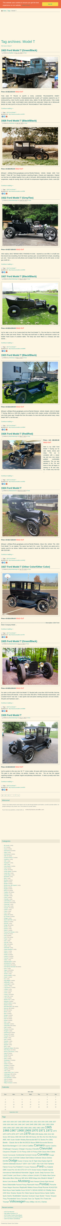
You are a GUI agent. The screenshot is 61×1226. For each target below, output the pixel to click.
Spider (47, 1193)
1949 (31, 1124)
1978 (21, 1134)
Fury (45, 1167)
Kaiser (5, 977)
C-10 (19, 1146)
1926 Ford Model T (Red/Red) (17, 433)
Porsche (6, 1036)
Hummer (6, 958)
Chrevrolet (6, 904)
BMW (5, 882)
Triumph (6, 1069)
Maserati (6, 1001)
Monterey (14, 1181)
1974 (5, 1134)
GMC (5, 944)
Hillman (6, 953)
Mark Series (51, 1175)
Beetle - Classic (9, 1143)
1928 (19, 1122)
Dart (27, 1158)
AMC (5, 856)
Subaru (6, 1063)
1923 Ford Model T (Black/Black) (19, 355)
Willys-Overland (8, 1082)
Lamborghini (7, 984)
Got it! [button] (50, 4)
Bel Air (17, 1142)
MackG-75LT (7, 999)
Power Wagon (7, 1187)
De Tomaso (7, 916)
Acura (5, 849)
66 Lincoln (6, 845)
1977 (17, 1134)
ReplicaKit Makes (26, 1187)
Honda (5, 954)
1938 (4, 1124)
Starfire (9, 1196)
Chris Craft (7, 906)
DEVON (6, 923)
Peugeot (6, 1030)
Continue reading (6, 108)
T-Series (47, 1196)
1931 (31, 1122)
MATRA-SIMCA (8, 1003)
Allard (5, 852)
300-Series (11, 1137)
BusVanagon (12, 1146)
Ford (25, 53)
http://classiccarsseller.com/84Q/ (17, 560)
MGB (31, 1178)
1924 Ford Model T (11, 488)
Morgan (6, 1015)
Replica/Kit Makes (8, 1048)
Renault (6, 1044)
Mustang (24, 1181)
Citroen (6, 909)
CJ (18, 1152)
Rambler (6, 1041)
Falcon (5, 1167)
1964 (43, 1128)
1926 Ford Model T (11, 715)
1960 (26, 1128)
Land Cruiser (8, 1175)
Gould (5, 946)
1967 (13, 1130)
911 (41, 1137)
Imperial (50, 1170)
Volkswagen (7, 1074)
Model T (14, 112)
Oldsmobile (7, 1025)
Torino (19, 1199)
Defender (38, 1158)
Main (4, 10)
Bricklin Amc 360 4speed (10, 885)
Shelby (6, 1055)
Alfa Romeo (7, 850)
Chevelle (6, 899)
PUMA (5, 1037)
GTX (29, 1170)
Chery (5, 897)
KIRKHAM (6, 982)
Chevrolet (6, 902)
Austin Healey (7, 871)
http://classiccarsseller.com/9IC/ (17, 114)
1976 (13, 1134)
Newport (37, 1181)
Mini (5, 1013)
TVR (5, 1070)
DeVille (5, 1161)
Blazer (33, 1142)
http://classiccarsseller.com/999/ (17, 191)
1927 (7, 347)
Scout (23, 1190)
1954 (52, 1124)
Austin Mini (7, 873)
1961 (30, 1128)
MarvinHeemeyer (13, 200)
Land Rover (7, 987)
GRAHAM (6, 947)
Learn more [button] (26, 5)
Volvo (5, 1079)
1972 (49, 1130)
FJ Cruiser (25, 1167)
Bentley (6, 880)
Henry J (6, 951)
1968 (20, 1130)
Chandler (6, 895)
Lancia (5, 985)
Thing (5, 1199)
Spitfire (52, 1193)
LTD (40, 1175)
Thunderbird (11, 1199)
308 (20, 1137)
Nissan (6, 1020)
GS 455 (17, 1170)
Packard (6, 1029)
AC (5, 847)
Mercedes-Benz (8, 1006)
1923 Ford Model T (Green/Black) (19, 50)
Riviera (35, 1187)
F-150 (28, 1164)
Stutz (5, 1062)
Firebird (19, 1167)
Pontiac (6, 1034)
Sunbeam (6, 1065)
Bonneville (43, 1142)
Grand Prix (10, 1170)
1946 (19, 1124)
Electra (18, 1164)
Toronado (24, 1199)
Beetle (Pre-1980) (47, 1140)
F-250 (33, 1164)
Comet (5, 1155)
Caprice (47, 1146)
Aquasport (6, 862)
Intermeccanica (8, 961)
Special (31, 1193)
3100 (23, 1137)
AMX (8, 1140)
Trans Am (47, 1199)
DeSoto (6, 921)
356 (27, 1137)
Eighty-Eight (46, 1161)
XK (39, 1202)
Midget (35, 1178)
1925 (7, 707)
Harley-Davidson (8, 949)
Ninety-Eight (44, 1181)
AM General (7, 854)
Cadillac (6, 892)
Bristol (5, 887)
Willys (5, 1081)
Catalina (53, 1146)
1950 (35, 1124)
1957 (13, 1128)
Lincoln (6, 994)
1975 (9, 1134)
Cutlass (22, 1158)
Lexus (5, 991)
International (7, 965)
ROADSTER (53, 1187)
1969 (27, 1130)
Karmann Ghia (49, 1172)
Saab (5, 1053)
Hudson (6, 956)
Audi (5, 868)
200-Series (39, 1134)
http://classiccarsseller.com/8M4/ (17, 427)
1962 (34, 1128)
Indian (5, 959)
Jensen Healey (8, 975)
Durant (6, 927)
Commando (11, 1155)
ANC (5, 861)
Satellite (18, 1190)
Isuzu (5, 968)
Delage (6, 918)
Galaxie (50, 1167)
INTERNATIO (7, 963)
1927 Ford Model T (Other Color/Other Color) (25, 566)
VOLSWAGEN (7, 1077)
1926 (7, 189)
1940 (12, 1124)
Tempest (53, 1196)
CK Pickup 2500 (36, 1152)
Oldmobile (6, 1024)
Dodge (5, 925)
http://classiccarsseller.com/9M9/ (17, 708)
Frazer (5, 939)
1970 (34, 1130)
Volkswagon (7, 1076)
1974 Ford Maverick (9, 1211)
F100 (41, 1164)
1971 (42, 1130)
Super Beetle (40, 1196)
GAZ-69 (6, 942)
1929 (23, 1122)
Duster (20, 1161)
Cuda (10, 1158)
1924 (7, 558)
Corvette (43, 1154)
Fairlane (51, 1164)
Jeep (5, 972)
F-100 (23, 1164)
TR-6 (41, 1199)
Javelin (37, 1172)
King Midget (7, 980)
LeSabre (30, 1175)
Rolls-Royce (7, 1050)
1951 (40, 1124)
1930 (27, 1122)
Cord (5, 913)
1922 (7, 268)
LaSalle (6, 989)
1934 (43, 1122)
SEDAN (35, 1190)
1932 (35, 1122)
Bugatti (6, 888)
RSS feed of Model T (6, 46)
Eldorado (12, 1164)
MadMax (11, 53)
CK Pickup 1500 (24, 1152)
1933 (39, 1122)
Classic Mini (46, 1152)
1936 (50, 1122)
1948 (27, 1124)
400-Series (32, 1137)
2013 (49, 1134)
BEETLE (37, 1140)
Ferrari (5, 933)
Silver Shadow (11, 1193)
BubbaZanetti (12, 490)
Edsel (5, 930)
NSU (5, 1022)
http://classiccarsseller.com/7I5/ (17, 634)
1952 (43, 1124)
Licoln (5, 992)
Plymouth (6, 1032)
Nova (5, 1185)
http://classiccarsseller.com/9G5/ (17, 787)
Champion (14, 1149)
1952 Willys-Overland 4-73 (11, 1213)
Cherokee (28, 1149)
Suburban (25, 1196)
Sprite (5, 1196)
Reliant (6, 1043)
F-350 (38, 1164)
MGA (26, 1178)
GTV (26, 1170)
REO (5, 1046)
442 (38, 1137)
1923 (7, 112)
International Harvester (10, 966)
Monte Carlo (7, 1181)
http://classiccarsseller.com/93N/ (17, 270)
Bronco (50, 1143)
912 (44, 1137)
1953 (48, 1124)
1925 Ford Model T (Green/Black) (19, 641)
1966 (6, 1130)
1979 (27, 1133)
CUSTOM (16, 1158)
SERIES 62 (42, 1190)
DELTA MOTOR (8, 920)
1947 (23, 1124)
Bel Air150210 (25, 1143)
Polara (37, 1184)
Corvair (34, 1155)
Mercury (6, 1008)
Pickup (24, 1184)
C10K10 (24, 1146)
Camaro (6, 894)
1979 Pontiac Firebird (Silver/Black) (13, 1215)
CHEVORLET (7, 901)
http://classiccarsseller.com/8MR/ (17, 348)
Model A (44, 1178)
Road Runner (43, 1187)
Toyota (5, 1067)
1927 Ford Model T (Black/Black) (19, 276)
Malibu (45, 1175)
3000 (17, 1137)
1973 (55, 1131)
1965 (48, 1127)
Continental (20, 1155)
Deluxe (44, 1158)
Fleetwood (33, 1167)
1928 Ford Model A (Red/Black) (12, 1218)
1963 (38, 1128)
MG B (5, 1011)
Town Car (31, 1199)
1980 (33, 1134)
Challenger (7, 1149)
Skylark (19, 1193)
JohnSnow (11, 123)
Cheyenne (6, 1152)
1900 (4, 1122)
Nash (5, 1018)
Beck (5, 878)
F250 (45, 1164)
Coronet (28, 1155)
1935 (46, 1122)
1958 (17, 1128)
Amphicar (6, 859)
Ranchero (16, 1187)
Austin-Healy (7, 875)
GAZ (5, 940)
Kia (5, 979)
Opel (5, 1027)
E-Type (34, 1161)
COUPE (5, 1158)
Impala (44, 1170)
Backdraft (6, 876)
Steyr (5, 1058)
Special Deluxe (40, 1193)
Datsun (6, 914)
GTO (22, 1170)
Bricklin (6, 883)
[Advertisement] (30, 26)
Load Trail (6, 996)
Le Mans (24, 1175)
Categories (6, 841)
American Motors (8, 857)
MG (5, 1010)
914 (47, 1137)
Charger (22, 1149)
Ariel (5, 864)
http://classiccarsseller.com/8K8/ (17, 481)
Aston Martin (7, 866)
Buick (5, 890)
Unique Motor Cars (9, 1072)
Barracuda (30, 1140)
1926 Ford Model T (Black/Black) (19, 120)
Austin (5, 869)
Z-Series (43, 1202)
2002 (45, 1134)
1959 (21, 1128)
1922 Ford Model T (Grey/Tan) (17, 197)
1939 (8, 1124)
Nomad (51, 1181)
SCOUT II (28, 1190)
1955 (5, 1128)
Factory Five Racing (9, 932)
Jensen (6, 973)
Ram (5, 1039)
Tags (8, 10)
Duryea (6, 928)
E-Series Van (27, 1161)
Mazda (6, 1005)
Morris (5, 1017)
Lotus (5, 998)
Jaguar (6, 970)
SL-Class (25, 1193)
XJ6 (36, 1202)
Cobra (5, 911)
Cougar (51, 1155)
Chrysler (6, 908)
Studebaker (7, 1060)
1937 (54, 1122)
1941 (16, 1124)
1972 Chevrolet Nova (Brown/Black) (13, 1217)
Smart (5, 1056)
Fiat (5, 935)
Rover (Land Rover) (9, 1051)
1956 (9, 1128)
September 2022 (13, 1112)
